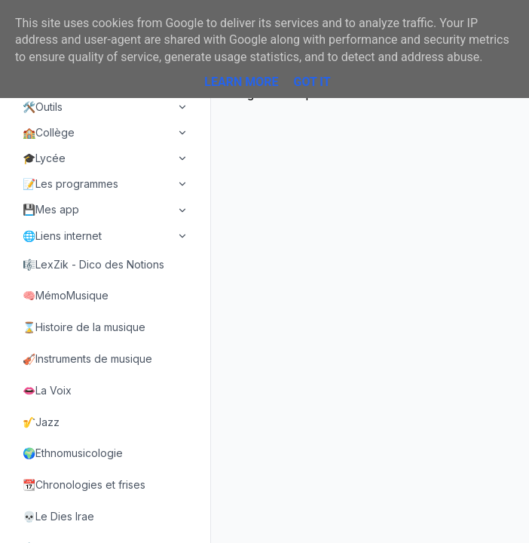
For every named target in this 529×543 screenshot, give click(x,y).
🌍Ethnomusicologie (73, 452)
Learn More (241, 82)
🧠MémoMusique (66, 295)
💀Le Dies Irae (58, 516)
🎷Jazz (41, 422)
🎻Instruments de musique (87, 358)
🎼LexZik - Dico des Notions (93, 264)
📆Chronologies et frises (84, 484)
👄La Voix (47, 390)
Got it (311, 82)
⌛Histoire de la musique (84, 327)
